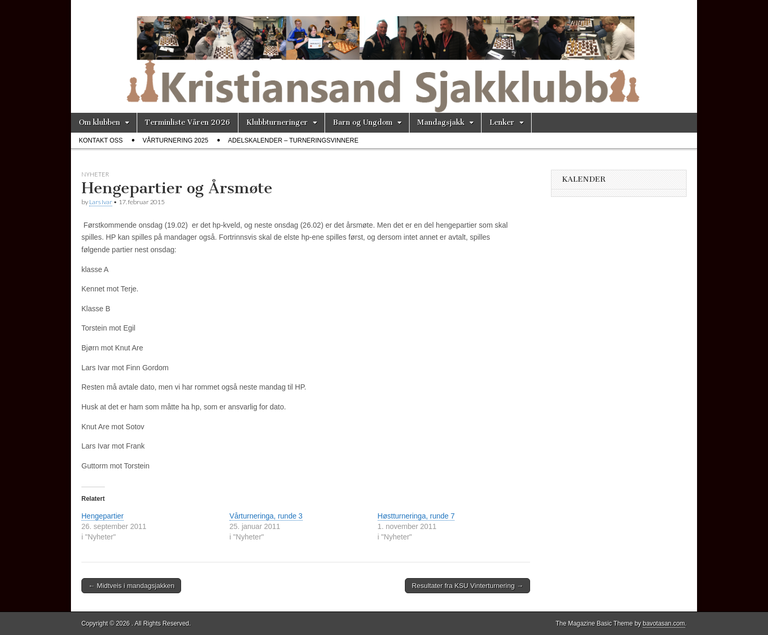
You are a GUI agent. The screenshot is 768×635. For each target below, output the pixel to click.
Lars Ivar (100, 202)
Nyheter (95, 174)
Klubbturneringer (277, 122)
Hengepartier (102, 516)
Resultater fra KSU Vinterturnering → (467, 586)
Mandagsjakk (440, 122)
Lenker (501, 122)
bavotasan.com (664, 623)
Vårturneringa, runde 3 (266, 516)
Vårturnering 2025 (175, 140)
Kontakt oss (101, 140)
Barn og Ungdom (362, 122)
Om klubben (99, 122)
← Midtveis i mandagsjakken (131, 586)
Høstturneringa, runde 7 (416, 516)
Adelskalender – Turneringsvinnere (293, 140)
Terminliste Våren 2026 (187, 122)
